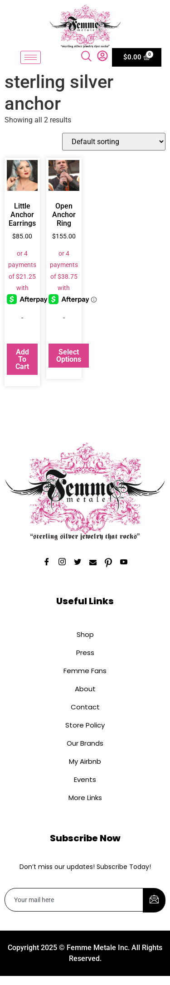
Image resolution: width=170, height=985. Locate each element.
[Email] (93, 563)
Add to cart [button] (22, 359)
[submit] (154, 900)
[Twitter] (77, 563)
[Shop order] (113, 141)
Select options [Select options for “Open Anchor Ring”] (68, 356)
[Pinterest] (108, 563)
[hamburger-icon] (30, 57)
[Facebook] (46, 563)
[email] (74, 900)
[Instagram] (62, 563)
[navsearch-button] (88, 57)
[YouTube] (124, 563)
